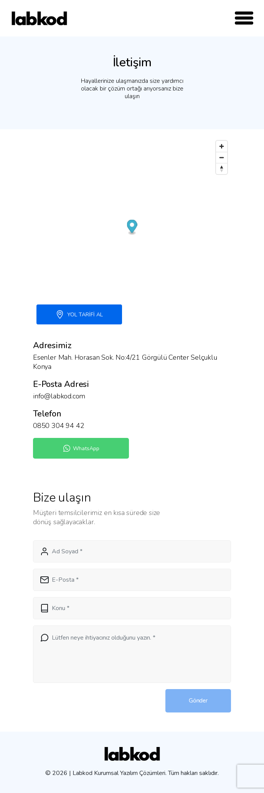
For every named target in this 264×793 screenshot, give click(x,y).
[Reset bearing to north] (221, 168)
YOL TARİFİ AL (79, 314)
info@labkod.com (59, 396)
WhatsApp (81, 448)
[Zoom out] (221, 157)
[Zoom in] (221, 146)
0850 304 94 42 (58, 425)
